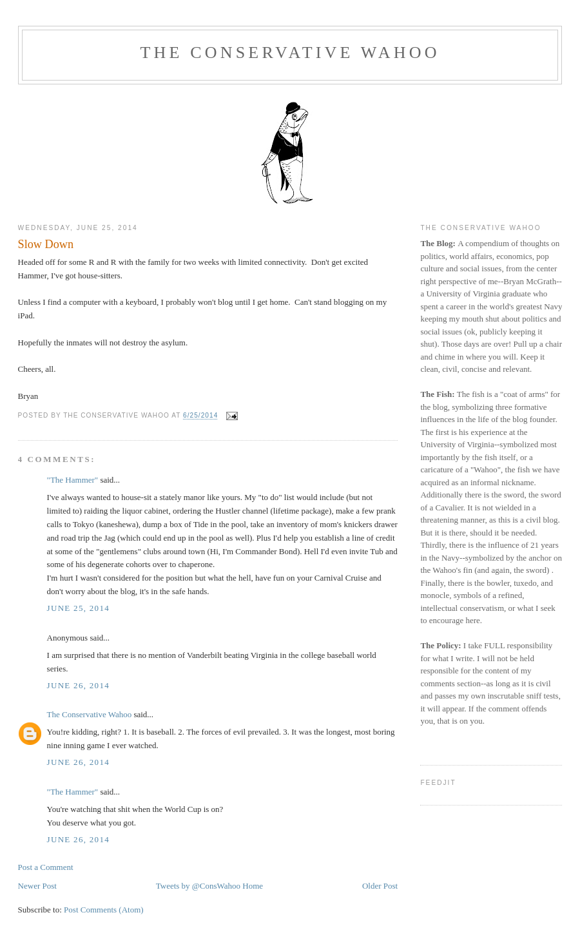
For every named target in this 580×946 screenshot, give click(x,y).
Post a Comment (45, 867)
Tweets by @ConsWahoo (198, 886)
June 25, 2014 (78, 608)
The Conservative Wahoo (290, 52)
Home (252, 886)
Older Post (380, 886)
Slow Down (45, 244)
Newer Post (37, 886)
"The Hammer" (73, 480)
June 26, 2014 (78, 685)
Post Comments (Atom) (104, 909)
